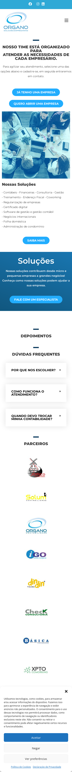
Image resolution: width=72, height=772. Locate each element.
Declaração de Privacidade (47, 767)
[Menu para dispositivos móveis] (66, 20)
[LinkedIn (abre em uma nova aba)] (43, 4)
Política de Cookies (21, 767)
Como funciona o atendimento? (27, 393)
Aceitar (36, 737)
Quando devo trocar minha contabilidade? (31, 417)
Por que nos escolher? (33, 370)
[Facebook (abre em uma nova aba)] (30, 4)
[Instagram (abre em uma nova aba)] (38, 4)
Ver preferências (36, 759)
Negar (36, 748)
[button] (66, 691)
